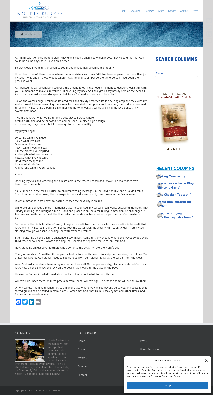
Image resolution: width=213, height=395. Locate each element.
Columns (83, 366)
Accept (167, 385)
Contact (82, 375)
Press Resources (149, 349)
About (81, 349)
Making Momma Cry (171, 176)
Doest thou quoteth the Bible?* (175, 204)
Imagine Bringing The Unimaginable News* (175, 215)
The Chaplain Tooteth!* (174, 195)
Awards (82, 358)
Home (81, 341)
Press (143, 341)
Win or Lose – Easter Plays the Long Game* (176, 185)
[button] (206, 360)
